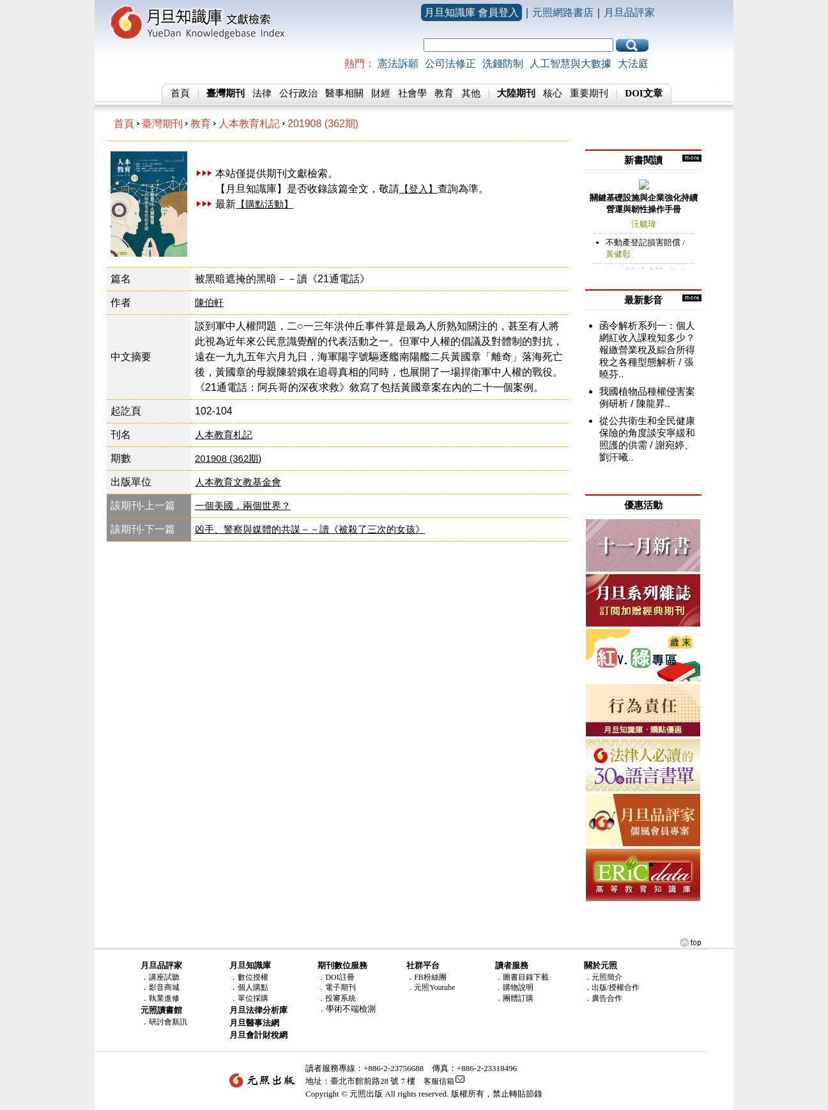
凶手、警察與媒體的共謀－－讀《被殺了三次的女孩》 (310, 529)
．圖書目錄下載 (522, 977)
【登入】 (418, 188)
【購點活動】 (264, 204)
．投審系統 (337, 998)
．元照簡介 (603, 977)
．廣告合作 (603, 998)
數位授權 (253, 977)
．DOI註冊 (336, 977)
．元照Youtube (430, 987)
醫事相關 (344, 93)
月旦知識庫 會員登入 (471, 12)
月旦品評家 (629, 12)
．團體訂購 (514, 998)
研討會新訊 (168, 1021)
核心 (552, 93)
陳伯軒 (209, 302)
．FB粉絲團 (426, 977)
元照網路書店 (563, 12)
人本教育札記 (249, 123)
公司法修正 (450, 63)
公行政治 (298, 93)
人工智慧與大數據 (570, 63)
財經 (380, 93)
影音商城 (164, 987)
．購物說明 (514, 987)
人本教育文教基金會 (238, 481)
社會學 (412, 93)
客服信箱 (439, 1081)
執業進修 (164, 998)
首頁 (180, 93)
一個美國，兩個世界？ (243, 505)
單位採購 (253, 998)
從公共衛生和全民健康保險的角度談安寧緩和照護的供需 (647, 432)
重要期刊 (589, 93)
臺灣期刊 (162, 123)
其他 (470, 93)
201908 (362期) (323, 123)
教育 (444, 93)
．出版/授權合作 (612, 987)
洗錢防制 (502, 63)
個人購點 (253, 987)
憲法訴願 (398, 63)
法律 (262, 93)
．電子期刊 (337, 987)
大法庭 (633, 63)
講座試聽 (164, 977)
